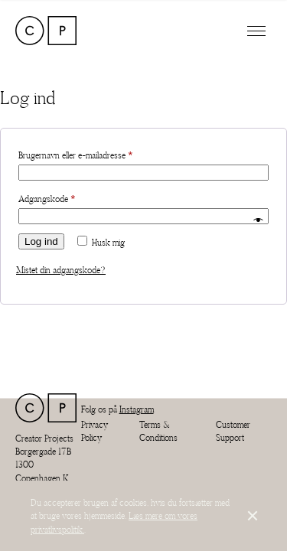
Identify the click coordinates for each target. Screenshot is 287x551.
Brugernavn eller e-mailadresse (91, 153)
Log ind (41, 241)
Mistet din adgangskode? (61, 270)
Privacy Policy (94, 431)
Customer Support (233, 431)
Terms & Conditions (158, 431)
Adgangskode (62, 197)
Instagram (136, 409)
